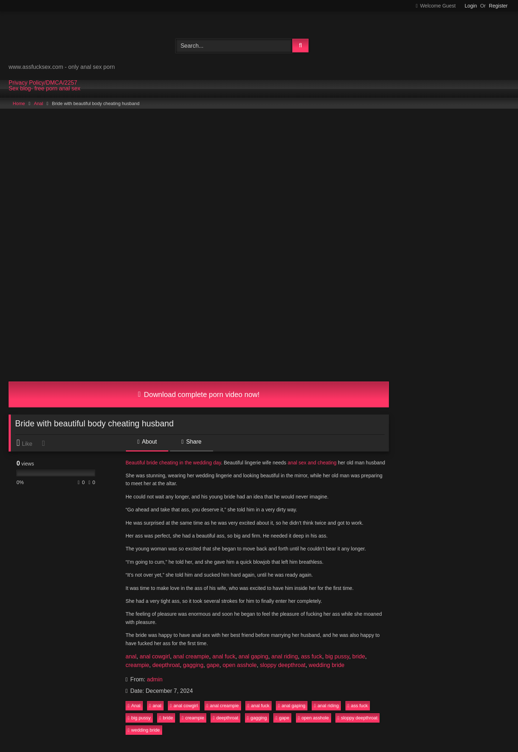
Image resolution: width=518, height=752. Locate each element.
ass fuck (311, 656)
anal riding (284, 656)
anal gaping (253, 656)
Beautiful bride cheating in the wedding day (173, 462)
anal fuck (223, 656)
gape (213, 665)
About (147, 442)
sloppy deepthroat (283, 665)
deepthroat (166, 665)
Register (498, 6)
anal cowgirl (155, 656)
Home (19, 103)
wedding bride (327, 665)
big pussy (337, 656)
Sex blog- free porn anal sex (44, 88)
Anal (38, 103)
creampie (137, 665)
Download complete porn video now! (198, 394)
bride (358, 656)
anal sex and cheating (312, 462)
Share (192, 442)
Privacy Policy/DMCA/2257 (43, 83)
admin (155, 679)
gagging (193, 665)
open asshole (239, 665)
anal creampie (191, 656)
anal (131, 656)
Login (471, 6)
